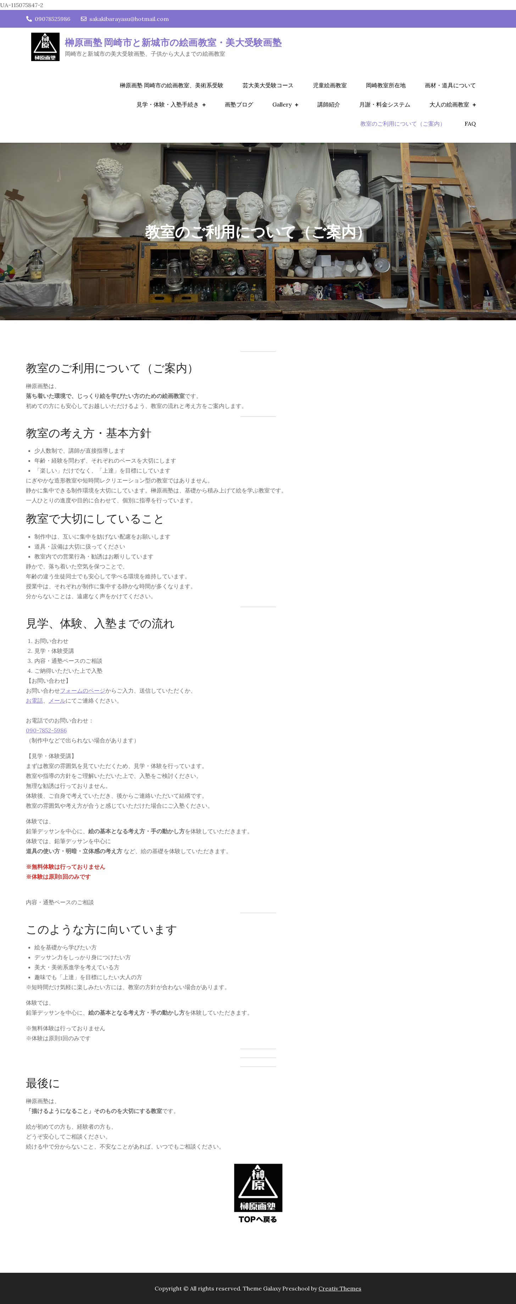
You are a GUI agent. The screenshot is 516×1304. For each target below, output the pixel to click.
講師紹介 (328, 104)
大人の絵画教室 (449, 104)
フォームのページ (82, 690)
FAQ (470, 123)
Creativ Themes (339, 1288)
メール (57, 700)
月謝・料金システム (384, 104)
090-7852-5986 (46, 730)
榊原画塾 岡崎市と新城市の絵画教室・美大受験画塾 (173, 42)
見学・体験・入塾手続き (168, 104)
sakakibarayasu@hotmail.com (125, 18)
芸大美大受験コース (268, 85)
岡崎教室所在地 (386, 85)
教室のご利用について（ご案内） (402, 123)
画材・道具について (450, 85)
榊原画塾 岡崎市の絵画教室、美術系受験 (171, 85)
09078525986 (48, 18)
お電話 (34, 700)
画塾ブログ (239, 104)
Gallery (282, 104)
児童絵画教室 (330, 85)
